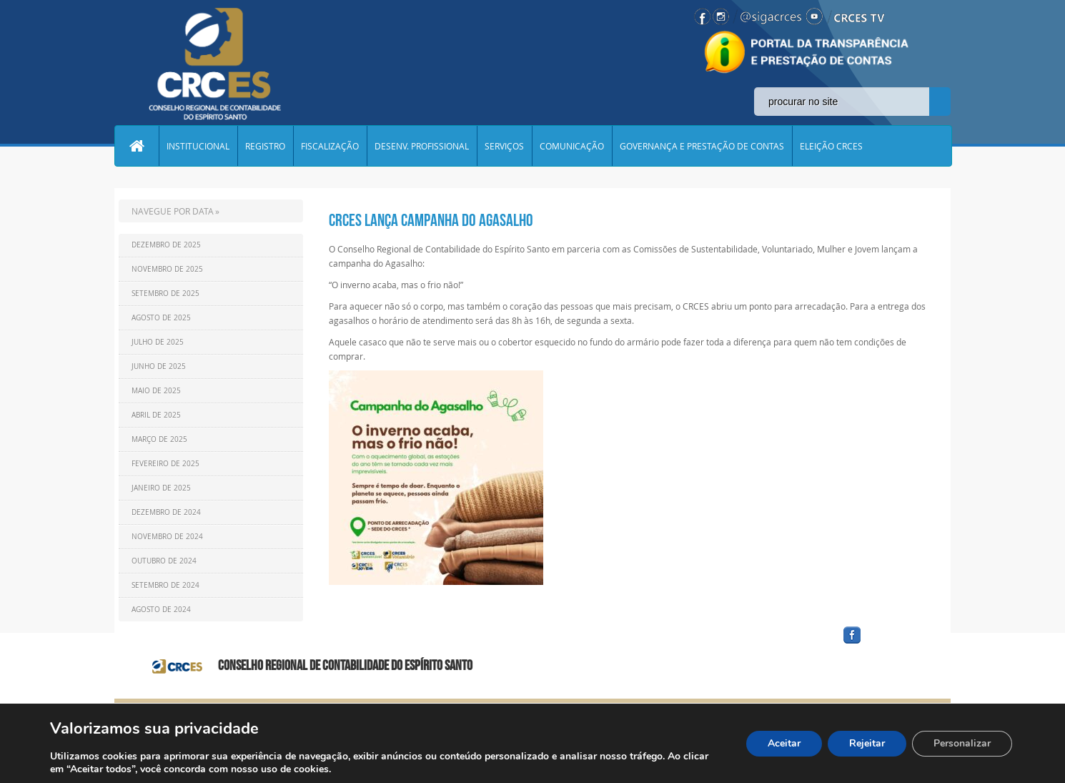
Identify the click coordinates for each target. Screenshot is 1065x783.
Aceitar (784, 743)
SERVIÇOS (504, 146)
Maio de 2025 (156, 390)
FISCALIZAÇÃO (330, 146)
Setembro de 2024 (165, 585)
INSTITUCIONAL (198, 146)
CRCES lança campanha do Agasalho (431, 220)
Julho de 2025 (158, 342)
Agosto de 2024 (161, 609)
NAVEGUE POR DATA (173, 211)
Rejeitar (867, 743)
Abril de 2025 (156, 415)
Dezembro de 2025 (166, 245)
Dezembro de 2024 (166, 512)
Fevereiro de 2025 (165, 463)
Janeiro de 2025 (161, 488)
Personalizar (962, 743)
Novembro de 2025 (167, 269)
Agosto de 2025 (161, 317)
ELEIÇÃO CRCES (831, 146)
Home (136, 146)
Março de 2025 (159, 439)
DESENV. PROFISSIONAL (422, 146)
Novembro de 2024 (167, 536)
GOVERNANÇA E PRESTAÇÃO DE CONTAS (702, 146)
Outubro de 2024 (164, 561)
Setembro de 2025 (165, 293)
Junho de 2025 (159, 366)
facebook (886, 643)
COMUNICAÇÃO (572, 146)
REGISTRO (265, 146)
